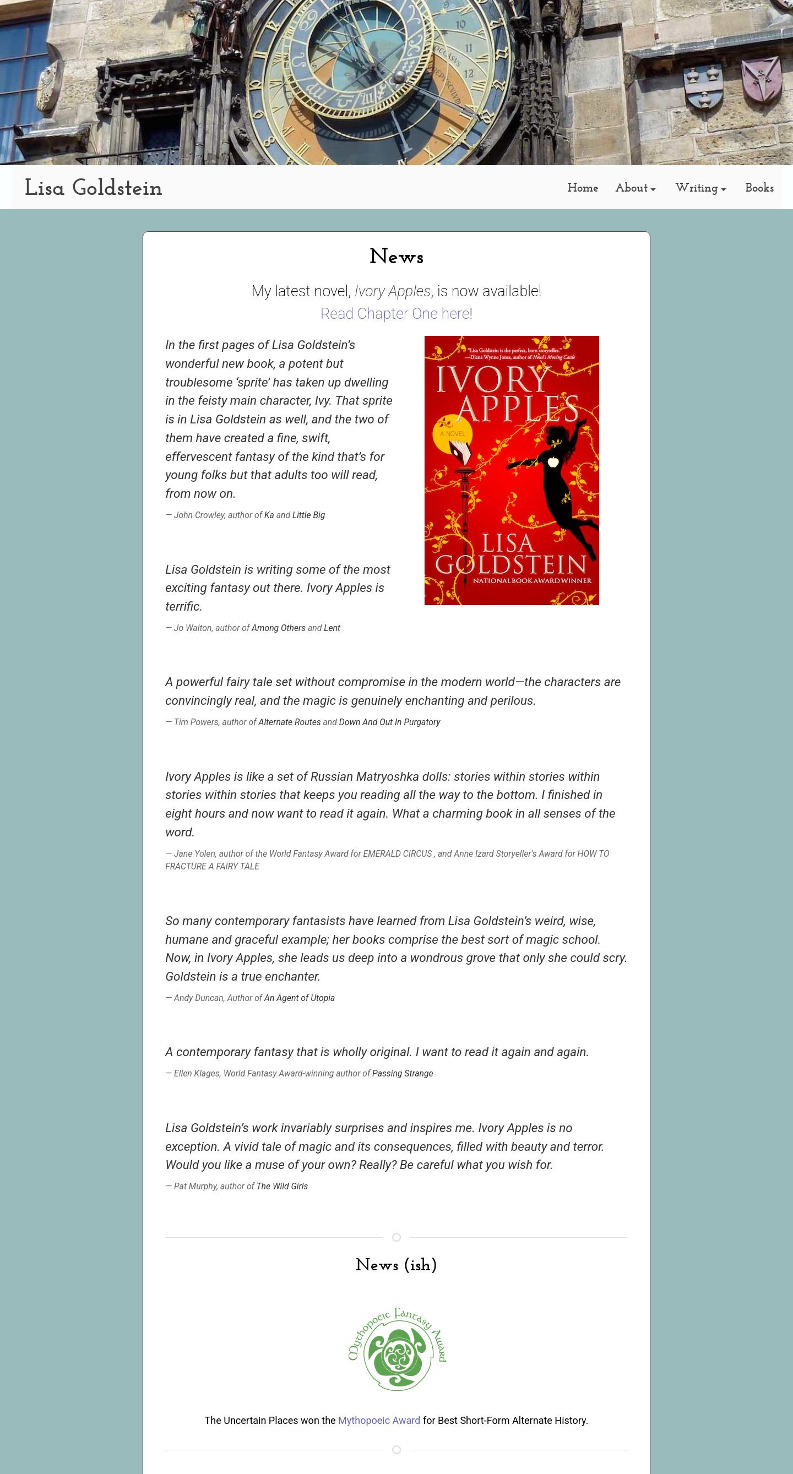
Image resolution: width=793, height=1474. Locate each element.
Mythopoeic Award (379, 1420)
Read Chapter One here (395, 314)
